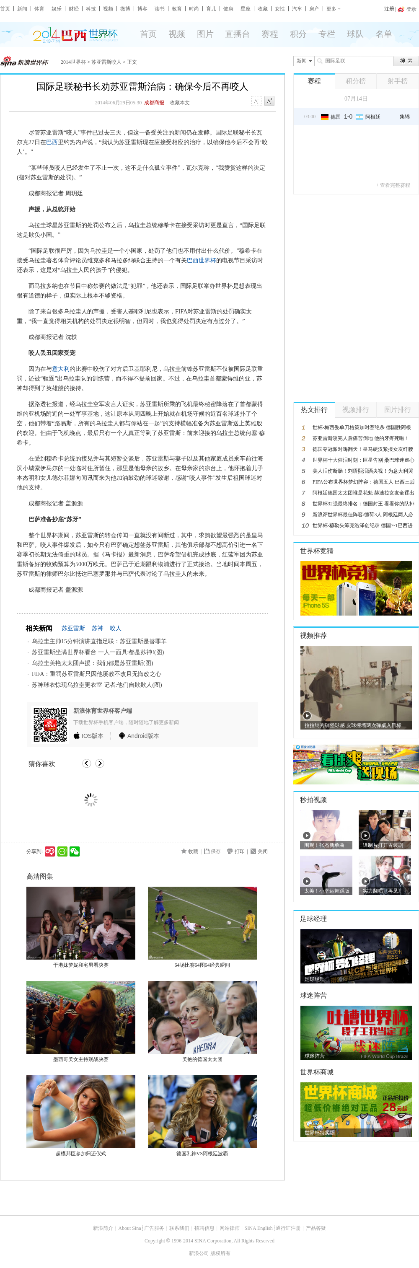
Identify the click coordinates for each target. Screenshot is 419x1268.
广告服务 (154, 1228)
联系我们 (179, 1228)
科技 (91, 9)
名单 (383, 34)
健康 (228, 9)
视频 (108, 9)
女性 (280, 9)
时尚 (194, 9)
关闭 (263, 851)
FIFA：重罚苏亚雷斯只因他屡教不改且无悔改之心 (96, 674)
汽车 (297, 9)
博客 (142, 9)
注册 (389, 9)
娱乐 (57, 9)
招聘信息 (204, 1228)
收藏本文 (180, 103)
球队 (355, 34)
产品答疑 (316, 1228)
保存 (216, 851)
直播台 (237, 34)
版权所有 (220, 1253)
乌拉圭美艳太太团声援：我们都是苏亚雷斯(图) (92, 663)
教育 (177, 9)
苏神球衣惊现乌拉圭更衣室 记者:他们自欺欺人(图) (97, 685)
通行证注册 (288, 1228)
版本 (92, 735)
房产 (314, 9)
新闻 (22, 9)
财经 (74, 9)
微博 (125, 9)
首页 (5, 9)
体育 (39, 9)
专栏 (326, 34)
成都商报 (154, 103)
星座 (246, 9)
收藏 (263, 9)
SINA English (259, 1228)
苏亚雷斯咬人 (106, 62)
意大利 (61, 369)
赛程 (269, 34)
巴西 (52, 142)
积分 (298, 34)
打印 (240, 851)
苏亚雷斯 (73, 628)
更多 (331, 9)
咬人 (116, 628)
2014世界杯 (73, 62)
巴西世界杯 (201, 260)
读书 (160, 9)
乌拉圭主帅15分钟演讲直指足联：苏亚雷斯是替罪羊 (99, 641)
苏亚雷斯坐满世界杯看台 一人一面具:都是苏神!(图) (98, 652)
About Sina (129, 1228)
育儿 (211, 9)
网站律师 (230, 1228)
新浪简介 (103, 1228)
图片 (205, 34)
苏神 (97, 628)
